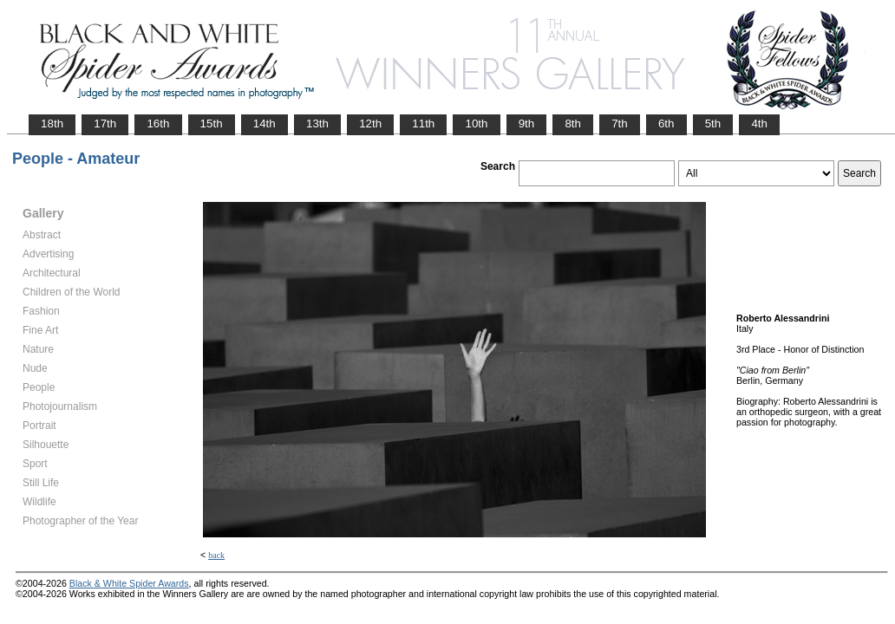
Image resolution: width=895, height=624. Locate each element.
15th (211, 123)
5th (713, 123)
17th (105, 123)
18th (52, 123)
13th (317, 123)
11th (423, 123)
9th (527, 123)
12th (370, 123)
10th (476, 123)
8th (573, 123)
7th (619, 123)
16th (158, 123)
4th (759, 123)
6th (666, 123)
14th (264, 123)
